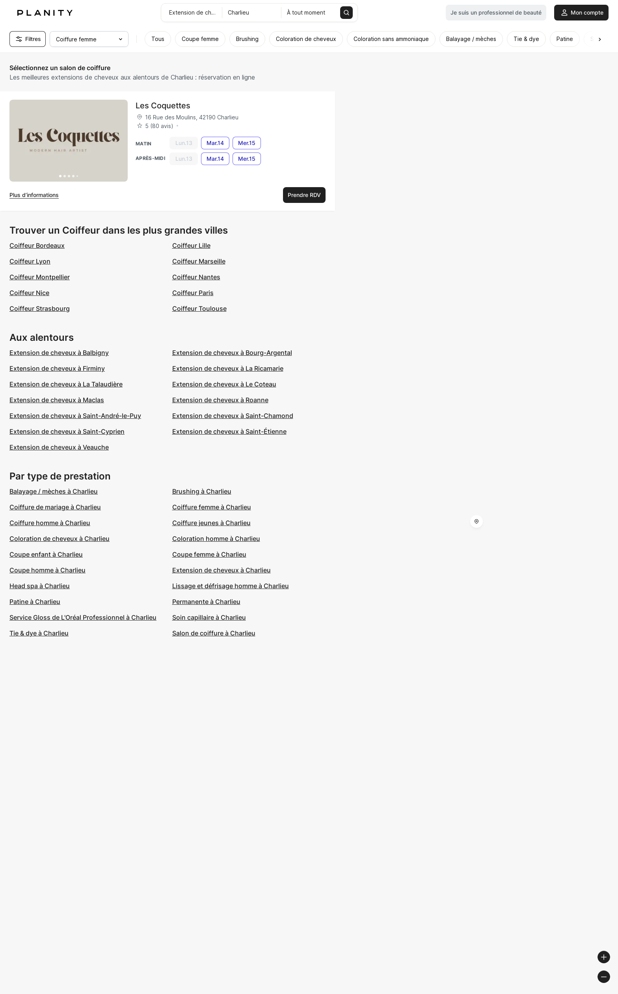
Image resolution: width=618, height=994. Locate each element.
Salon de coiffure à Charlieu (213, 633)
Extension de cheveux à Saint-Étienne (229, 431)
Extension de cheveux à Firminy (57, 368)
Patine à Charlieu (34, 602)
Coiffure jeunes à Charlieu (211, 523)
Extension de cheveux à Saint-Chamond (232, 416)
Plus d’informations (34, 194)
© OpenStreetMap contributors (575, 990)
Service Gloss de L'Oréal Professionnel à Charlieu (82, 617)
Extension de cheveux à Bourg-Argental (232, 353)
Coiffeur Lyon (29, 261)
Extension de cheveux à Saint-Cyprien (67, 431)
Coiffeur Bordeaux (37, 245)
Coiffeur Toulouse (199, 308)
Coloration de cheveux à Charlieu (59, 539)
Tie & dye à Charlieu (39, 633)
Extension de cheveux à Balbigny (59, 353)
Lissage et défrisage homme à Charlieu (230, 586)
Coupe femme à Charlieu (209, 554)
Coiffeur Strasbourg (39, 308)
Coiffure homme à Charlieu (49, 523)
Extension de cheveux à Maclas (56, 400)
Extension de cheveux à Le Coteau (224, 384)
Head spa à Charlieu (39, 586)
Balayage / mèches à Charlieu (53, 491)
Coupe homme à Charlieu (47, 570)
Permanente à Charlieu (206, 602)
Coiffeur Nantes (196, 277)
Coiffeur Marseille (198, 261)
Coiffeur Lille (191, 245)
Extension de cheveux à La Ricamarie (227, 368)
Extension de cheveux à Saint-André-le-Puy (75, 416)
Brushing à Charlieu (201, 491)
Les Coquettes (163, 105)
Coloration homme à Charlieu (216, 539)
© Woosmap (470, 990)
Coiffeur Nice (29, 293)
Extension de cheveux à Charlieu (221, 570)
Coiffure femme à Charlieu (211, 507)
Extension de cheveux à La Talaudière (66, 384)
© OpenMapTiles (510, 990)
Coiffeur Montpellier (39, 277)
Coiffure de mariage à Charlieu (55, 507)
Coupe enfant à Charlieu (46, 554)
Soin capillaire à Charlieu (209, 617)
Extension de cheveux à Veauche (59, 447)
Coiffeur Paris (193, 293)
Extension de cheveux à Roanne (220, 400)
